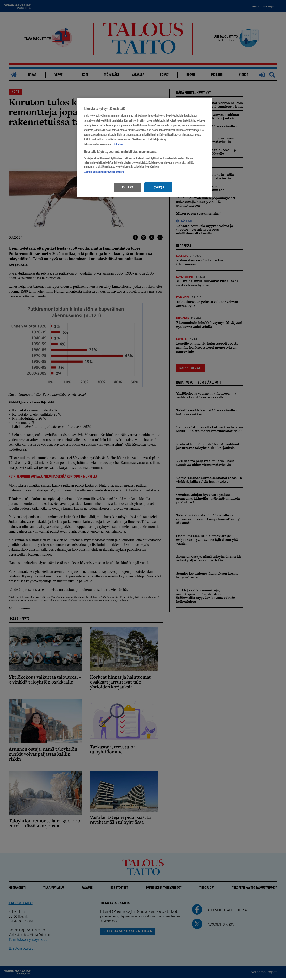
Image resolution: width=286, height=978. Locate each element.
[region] (144, 147)
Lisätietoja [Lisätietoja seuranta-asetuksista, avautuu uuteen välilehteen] (118, 145)
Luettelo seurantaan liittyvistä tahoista (104, 172)
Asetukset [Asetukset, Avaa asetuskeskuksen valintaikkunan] (127, 187)
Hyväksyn (158, 187)
